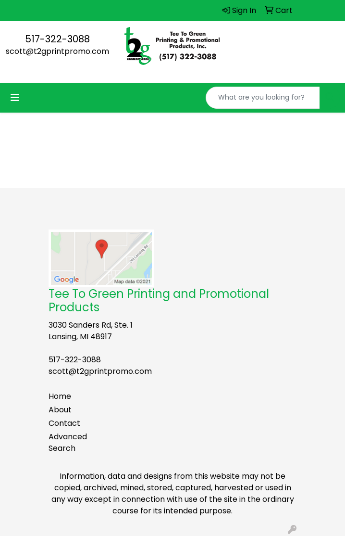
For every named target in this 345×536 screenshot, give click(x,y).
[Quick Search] (263, 98)
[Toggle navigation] (15, 97)
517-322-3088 (57, 39)
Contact (64, 423)
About (60, 409)
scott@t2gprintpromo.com (57, 51)
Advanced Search (68, 442)
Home (60, 396)
